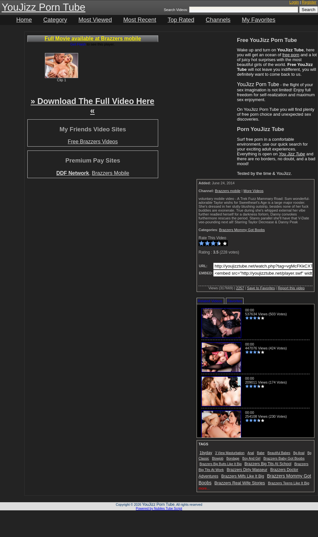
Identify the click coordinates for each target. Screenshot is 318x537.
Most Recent (139, 20)
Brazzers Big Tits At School (267, 464)
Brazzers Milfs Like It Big (242, 476)
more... (204, 488)
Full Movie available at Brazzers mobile (93, 38)
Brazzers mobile (228, 191)
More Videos (253, 191)
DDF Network (72, 173)
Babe (260, 453)
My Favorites (258, 20)
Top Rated (181, 20)
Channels (218, 20)
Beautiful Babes (279, 453)
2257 (240, 288)
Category (55, 20)
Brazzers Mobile (110, 173)
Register (309, 2)
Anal (250, 453)
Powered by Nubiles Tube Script (159, 508)
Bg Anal (298, 453)
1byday (206, 453)
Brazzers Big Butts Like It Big (221, 464)
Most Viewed (95, 20)
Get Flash (78, 44)
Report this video (291, 288)
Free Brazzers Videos (93, 141)
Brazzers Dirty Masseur (247, 469)
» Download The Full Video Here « (92, 106)
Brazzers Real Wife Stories (239, 482)
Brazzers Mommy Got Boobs (242, 230)
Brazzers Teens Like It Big (288, 483)
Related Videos (210, 301)
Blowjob (217, 458)
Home (24, 20)
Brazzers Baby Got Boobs (284, 458)
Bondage (232, 458)
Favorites (234, 301)
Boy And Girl (251, 458)
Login (294, 2)
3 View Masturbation (229, 453)
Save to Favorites (261, 288)
